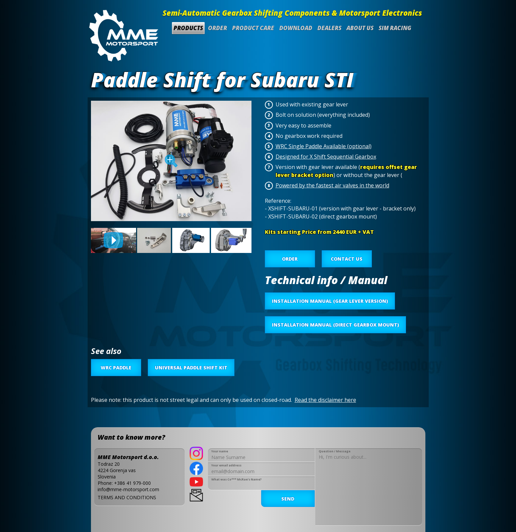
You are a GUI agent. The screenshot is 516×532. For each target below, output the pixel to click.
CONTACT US (347, 259)
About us (360, 28)
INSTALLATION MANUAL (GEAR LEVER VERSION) (330, 301)
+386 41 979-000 (132, 483)
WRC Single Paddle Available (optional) (324, 146)
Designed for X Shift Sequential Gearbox (326, 156)
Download (295, 28)
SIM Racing (395, 28)
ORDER (290, 259)
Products (188, 28)
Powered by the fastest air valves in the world (332, 185)
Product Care (253, 28)
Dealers (329, 28)
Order (217, 28)
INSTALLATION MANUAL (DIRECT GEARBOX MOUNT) (335, 325)
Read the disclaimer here (325, 400)
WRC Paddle (116, 367)
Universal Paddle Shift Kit (191, 367)
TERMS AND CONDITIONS (127, 497)
